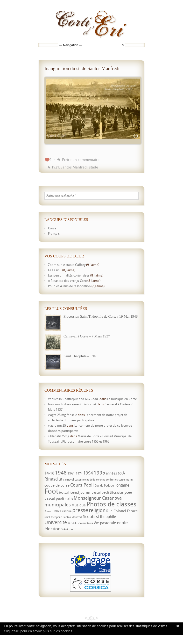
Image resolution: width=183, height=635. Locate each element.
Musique (78, 505)
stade (93, 167)
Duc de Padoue (104, 485)
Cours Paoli (82, 485)
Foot (51, 491)
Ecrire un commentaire (80, 159)
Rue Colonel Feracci (122, 510)
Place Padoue (62, 511)
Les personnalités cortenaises (69, 275)
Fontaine (121, 485)
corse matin (126, 479)
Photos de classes (111, 504)
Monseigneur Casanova (98, 498)
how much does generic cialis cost (72, 404)
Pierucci (49, 511)
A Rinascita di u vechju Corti (67, 280)
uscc (72, 522)
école (122, 522)
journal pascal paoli (94, 492)
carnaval (68, 479)
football (64, 492)
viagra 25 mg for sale (62, 415)
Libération (116, 492)
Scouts (89, 516)
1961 (71, 473)
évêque (68, 529)
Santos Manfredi (74, 167)
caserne (79, 479)
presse (80, 510)
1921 (55, 167)
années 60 (114, 473)
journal (74, 492)
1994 (88, 473)
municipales (57, 504)
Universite (55, 522)
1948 (61, 472)
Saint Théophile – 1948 (80, 356)
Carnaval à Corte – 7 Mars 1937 (86, 336)
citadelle (90, 479)
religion (97, 510)
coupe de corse (57, 485)
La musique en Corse (122, 399)
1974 (79, 473)
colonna (100, 479)
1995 (99, 472)
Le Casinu (55, 270)
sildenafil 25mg (58, 436)
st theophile (106, 516)
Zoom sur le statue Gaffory (66, 265)
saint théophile (53, 517)
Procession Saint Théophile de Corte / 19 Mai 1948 (100, 316)
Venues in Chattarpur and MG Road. (73, 399)
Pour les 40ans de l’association (69, 286)
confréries (112, 479)
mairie (69, 498)
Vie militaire (85, 523)
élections (53, 529)
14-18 (49, 473)
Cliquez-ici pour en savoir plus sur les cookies (38, 631)
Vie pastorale (105, 523)
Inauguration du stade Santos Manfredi (82, 68)
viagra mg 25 (57, 425)
